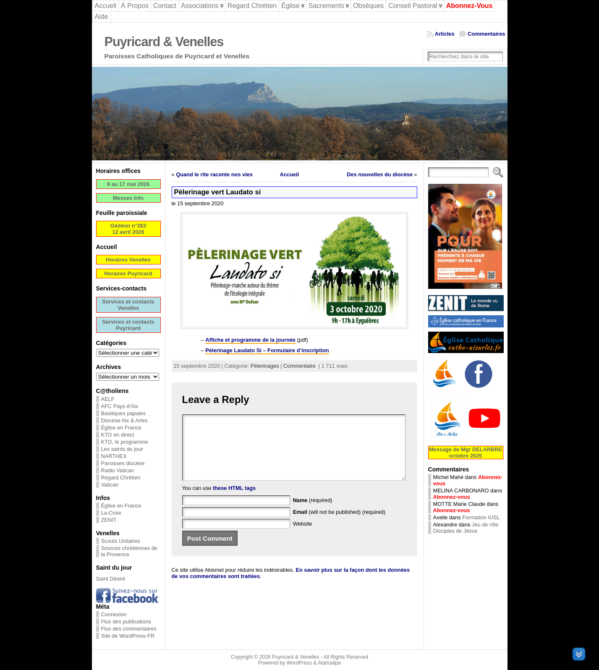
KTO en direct (117, 435)
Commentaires (486, 34)
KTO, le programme (124, 442)
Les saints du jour (122, 449)
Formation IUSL (481, 517)
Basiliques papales (123, 413)
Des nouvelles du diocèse (379, 174)
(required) (312, 513)
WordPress (299, 663)
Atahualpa (329, 663)
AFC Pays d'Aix (120, 406)
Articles (445, 34)
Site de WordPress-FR (128, 636)
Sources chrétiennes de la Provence (129, 551)
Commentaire (299, 366)
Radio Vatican (117, 470)
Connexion (114, 614)
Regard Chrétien (121, 477)
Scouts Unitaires (120, 541)
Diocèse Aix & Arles (124, 420)
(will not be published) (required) (339, 524)
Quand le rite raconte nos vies (214, 174)
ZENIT (109, 520)
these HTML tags (234, 500)
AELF (108, 399)
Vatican (110, 485)
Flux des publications (126, 621)
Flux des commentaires (129, 629)
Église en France (121, 427)
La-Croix (111, 513)
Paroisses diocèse (123, 463)
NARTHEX (114, 456)
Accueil (289, 174)
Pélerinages (265, 366)
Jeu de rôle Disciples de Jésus (466, 527)
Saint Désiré (111, 579)
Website (302, 536)
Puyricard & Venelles (164, 41)
